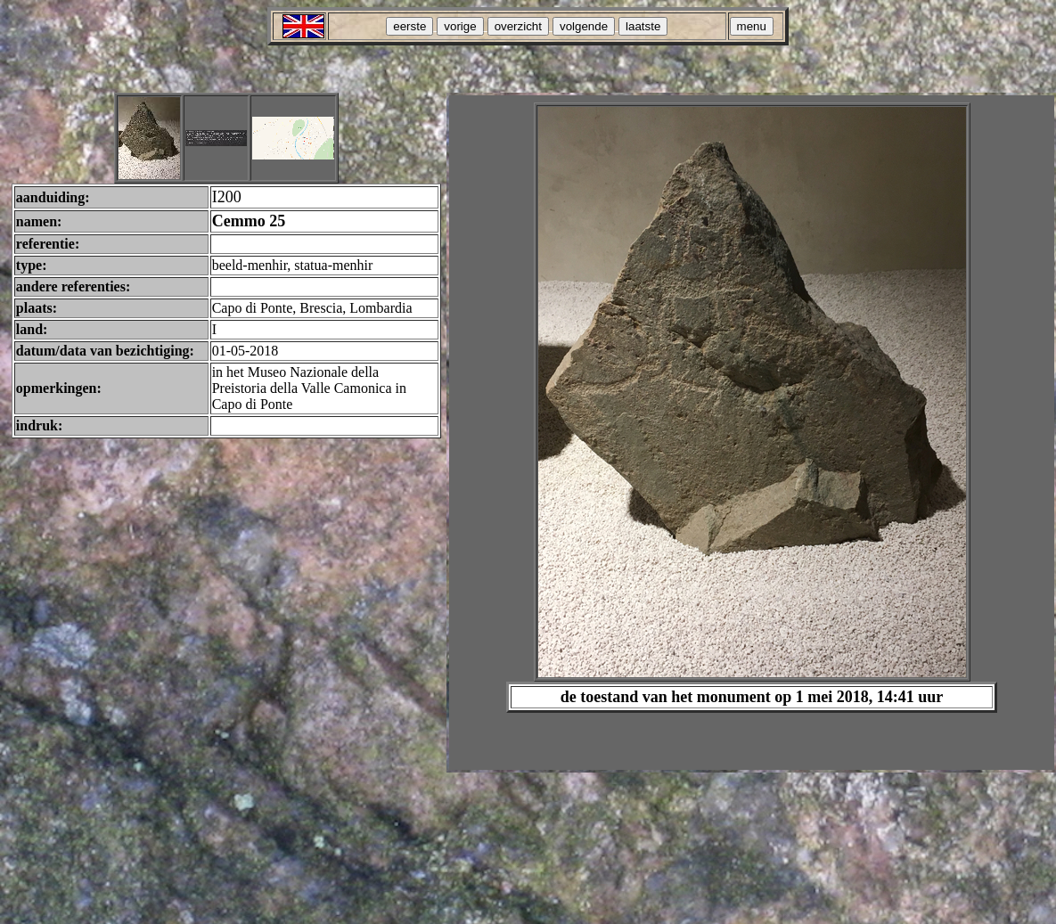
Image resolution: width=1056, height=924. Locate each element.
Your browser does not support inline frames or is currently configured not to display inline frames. (751, 432)
